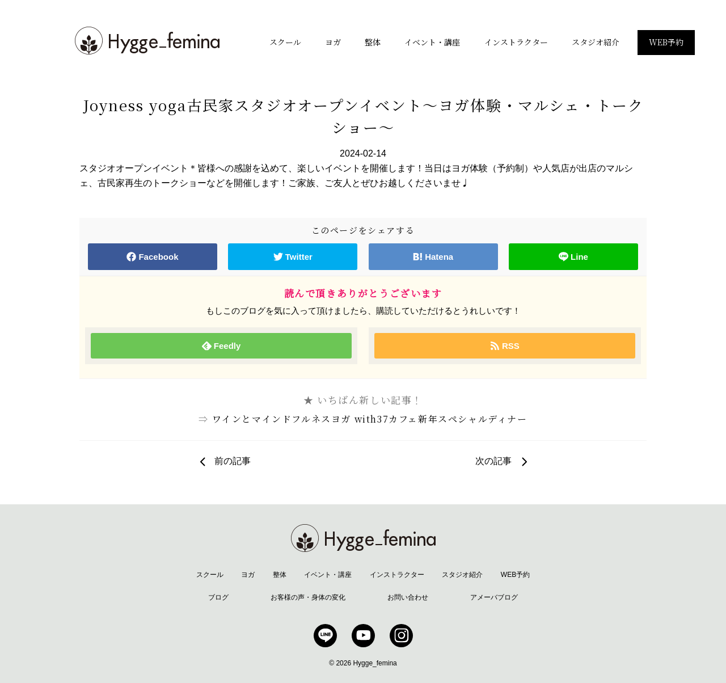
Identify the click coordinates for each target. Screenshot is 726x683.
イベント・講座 (432, 42)
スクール (285, 42)
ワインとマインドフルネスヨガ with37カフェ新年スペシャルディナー (369, 418)
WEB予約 (666, 42)
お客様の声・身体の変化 (308, 597)
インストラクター (516, 42)
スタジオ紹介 (595, 42)
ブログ (218, 597)
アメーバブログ (494, 597)
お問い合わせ (407, 597)
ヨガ (333, 42)
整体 (373, 42)
